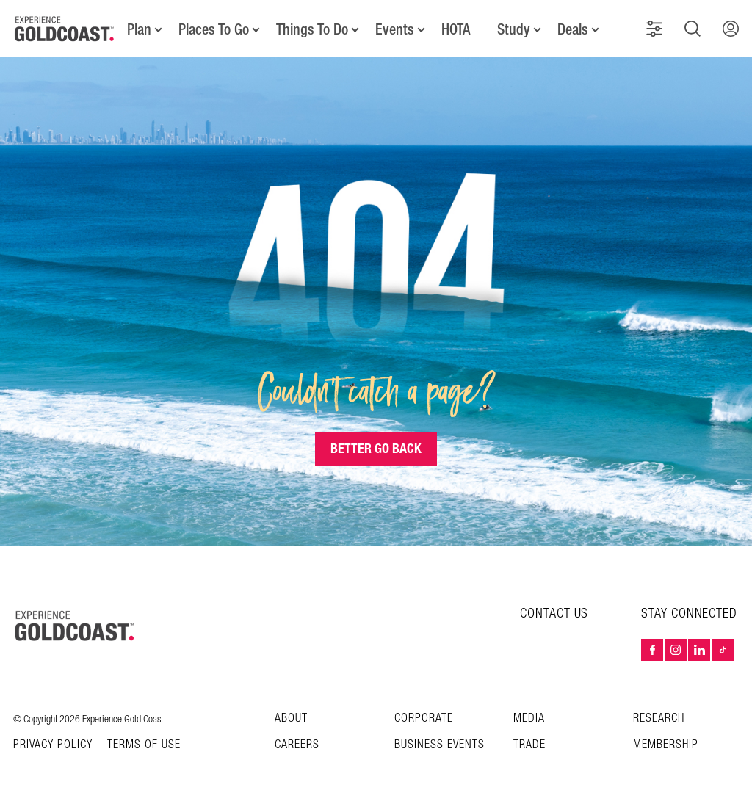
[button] (654, 29)
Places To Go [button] (213, 29)
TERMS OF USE (144, 745)
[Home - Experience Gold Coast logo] (64, 28)
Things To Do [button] (312, 29)
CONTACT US (554, 613)
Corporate (423, 718)
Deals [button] (572, 29)
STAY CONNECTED (689, 614)
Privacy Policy (53, 745)
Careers (297, 745)
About (291, 718)
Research (658, 718)
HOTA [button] (455, 29)
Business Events (439, 745)
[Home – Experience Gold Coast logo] (75, 626)
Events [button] (394, 29)
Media (529, 718)
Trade (529, 745)
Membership (665, 745)
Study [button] (513, 29)
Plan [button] (139, 29)
